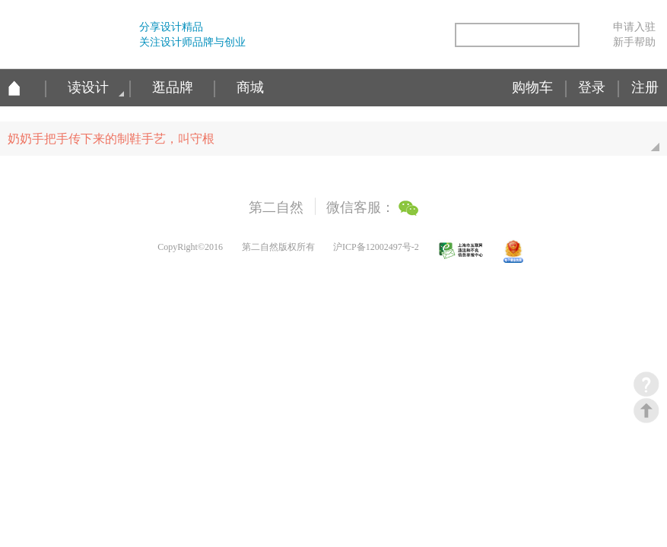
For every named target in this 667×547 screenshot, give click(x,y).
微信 (400, 36)
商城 (250, 87)
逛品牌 (172, 87)
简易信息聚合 (432, 36)
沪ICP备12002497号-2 (376, 247)
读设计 (88, 87)
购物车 (532, 87)
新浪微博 (336, 36)
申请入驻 (634, 27)
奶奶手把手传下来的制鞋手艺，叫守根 (337, 144)
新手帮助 (634, 42)
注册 (645, 87)
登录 (591, 87)
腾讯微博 (368, 36)
